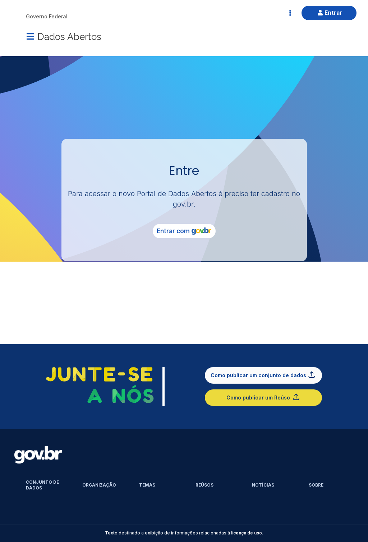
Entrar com (184, 231)
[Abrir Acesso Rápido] (290, 13)
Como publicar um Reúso (263, 396)
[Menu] (30, 36)
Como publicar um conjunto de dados (263, 374)
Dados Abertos (69, 36)
